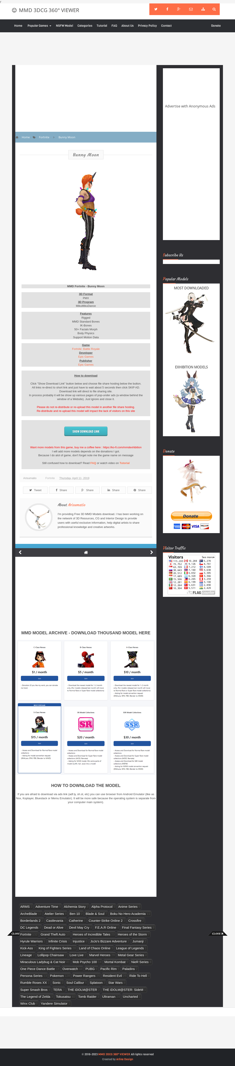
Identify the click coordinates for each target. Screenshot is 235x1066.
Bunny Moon (86, 154)
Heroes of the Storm (132, 934)
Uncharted (130, 996)
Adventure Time (46, 906)
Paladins (128, 969)
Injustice (79, 941)
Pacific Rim (108, 969)
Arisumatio (76, 505)
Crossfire (134, 920)
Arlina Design (124, 1059)
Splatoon (96, 982)
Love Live (77, 955)
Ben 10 (75, 913)
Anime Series (128, 906)
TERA (57, 990)
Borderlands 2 (30, 920)
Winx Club (27, 1003)
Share (61, 490)
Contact (166, 26)
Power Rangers (84, 976)
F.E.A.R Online (105, 927)
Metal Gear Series (131, 955)
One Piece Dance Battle (37, 969)
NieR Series (139, 962)
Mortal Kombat (114, 962)
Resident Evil (112, 976)
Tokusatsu (63, 996)
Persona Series (31, 976)
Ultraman (108, 996)
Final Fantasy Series (137, 927)
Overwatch (70, 969)
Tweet (35, 490)
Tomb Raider (87, 996)
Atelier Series (54, 913)
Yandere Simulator (54, 1003)
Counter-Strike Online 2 (106, 920)
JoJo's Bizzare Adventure (108, 941)
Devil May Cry (79, 927)
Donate (216, 26)
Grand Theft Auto (53, 934)
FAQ (114, 26)
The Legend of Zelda (35, 996)
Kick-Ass (26, 948)
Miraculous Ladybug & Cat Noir (42, 962)
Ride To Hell (138, 976)
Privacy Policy (147, 26)
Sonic (57, 982)
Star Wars (115, 982)
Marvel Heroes (99, 955)
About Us (127, 26)
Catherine (76, 920)
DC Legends (29, 927)
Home (18, 26)
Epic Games (86, 356)
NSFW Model (64, 26)
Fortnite (50, 478)
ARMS (25, 906)
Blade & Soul (95, 913)
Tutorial (102, 26)
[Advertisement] (17, 1000)
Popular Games (38, 26)
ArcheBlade (28, 913)
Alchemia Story (75, 906)
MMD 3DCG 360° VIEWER (49, 10)
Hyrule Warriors (31, 941)
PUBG (90, 969)
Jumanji (138, 941)
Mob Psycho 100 (85, 962)
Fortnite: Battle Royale (86, 349)
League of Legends (130, 948)
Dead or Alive (53, 927)
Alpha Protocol (102, 906)
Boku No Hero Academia (128, 913)
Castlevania (54, 920)
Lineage (26, 955)
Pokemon (57, 976)
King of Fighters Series (55, 948)
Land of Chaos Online (94, 948)
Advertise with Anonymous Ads (190, 106)
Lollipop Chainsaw (51, 955)
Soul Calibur (75, 982)
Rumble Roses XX (33, 982)
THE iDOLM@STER (82, 990)
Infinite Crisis (57, 941)
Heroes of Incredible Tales (91, 934)
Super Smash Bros (34, 990)
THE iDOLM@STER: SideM (123, 990)
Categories (84, 26)
